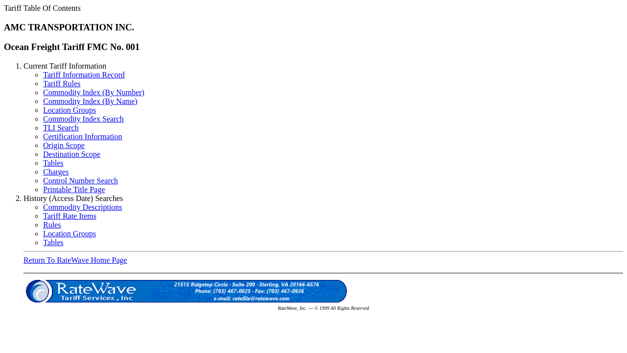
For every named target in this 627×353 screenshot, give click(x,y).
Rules (52, 225)
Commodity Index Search (83, 119)
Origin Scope (64, 145)
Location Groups (69, 110)
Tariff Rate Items (69, 216)
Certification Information (82, 136)
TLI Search (60, 128)
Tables (53, 163)
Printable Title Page (74, 189)
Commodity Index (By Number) (94, 92)
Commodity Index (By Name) (90, 101)
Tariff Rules (61, 83)
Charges (56, 172)
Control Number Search (80, 180)
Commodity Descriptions (82, 207)
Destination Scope (71, 154)
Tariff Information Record (84, 75)
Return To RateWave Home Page (75, 260)
